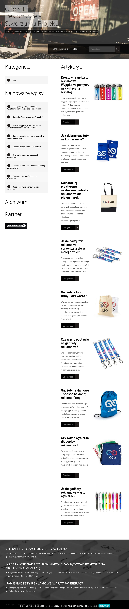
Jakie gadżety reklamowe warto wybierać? (73, 492)
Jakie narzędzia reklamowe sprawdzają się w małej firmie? (73, 246)
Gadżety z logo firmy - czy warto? (74, 294)
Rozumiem (104, 606)
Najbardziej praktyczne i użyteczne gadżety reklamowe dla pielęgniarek (74, 190)
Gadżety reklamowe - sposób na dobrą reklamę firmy (75, 394)
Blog (75, 48)
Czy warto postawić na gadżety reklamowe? (75, 343)
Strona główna (60, 48)
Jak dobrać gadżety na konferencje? (75, 137)
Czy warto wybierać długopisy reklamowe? (75, 441)
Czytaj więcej (68, 122)
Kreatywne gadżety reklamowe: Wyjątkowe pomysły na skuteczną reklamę (75, 85)
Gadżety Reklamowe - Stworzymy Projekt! (31, 16)
